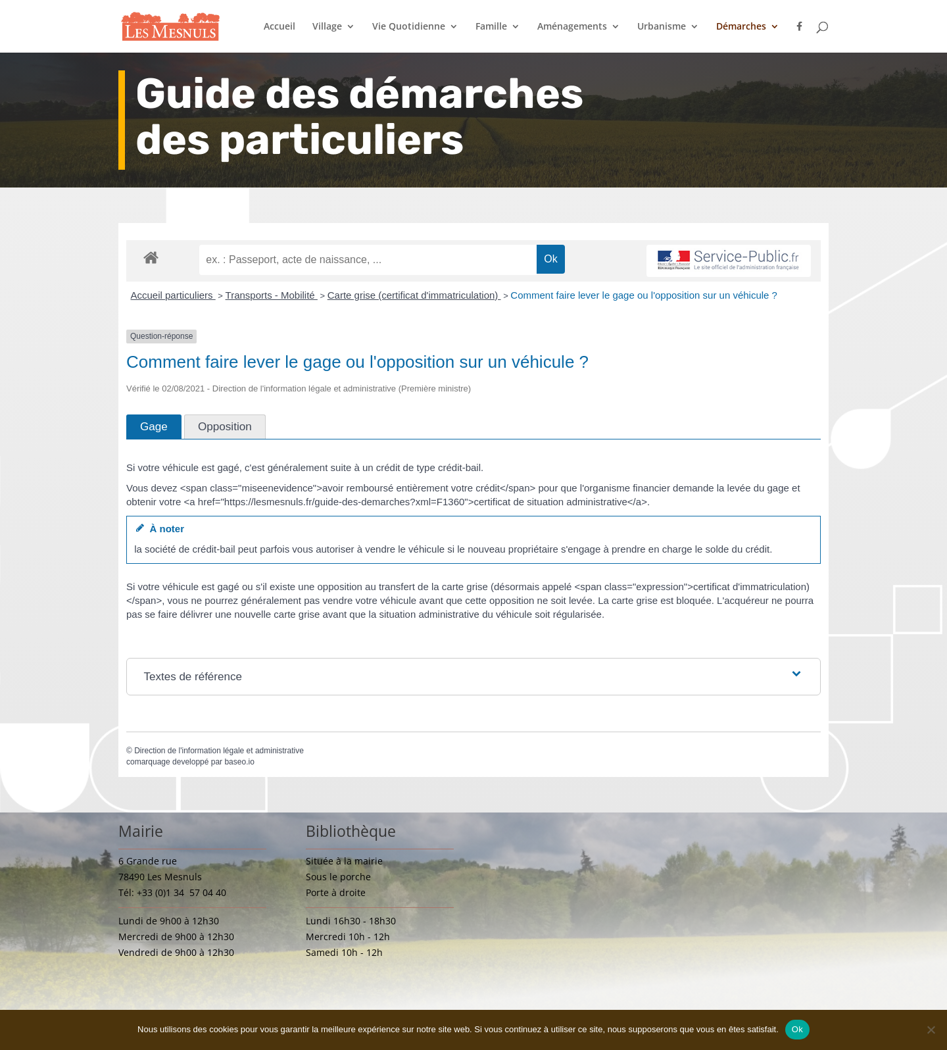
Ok (797, 1029)
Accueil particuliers (173, 295)
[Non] (930, 1029)
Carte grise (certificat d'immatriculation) (414, 295)
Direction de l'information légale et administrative (219, 750)
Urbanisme (661, 27)
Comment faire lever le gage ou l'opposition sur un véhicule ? (643, 295)
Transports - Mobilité (272, 295)
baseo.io (239, 761)
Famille (491, 27)
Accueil (279, 27)
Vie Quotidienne (408, 27)
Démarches (741, 27)
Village (327, 27)
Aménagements (572, 27)
